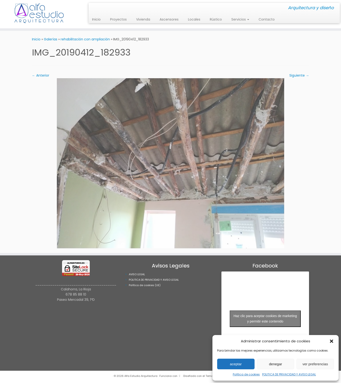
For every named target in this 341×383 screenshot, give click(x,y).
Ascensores (169, 19)
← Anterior (40, 75)
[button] (331, 341)
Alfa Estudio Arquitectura (140, 376)
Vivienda (143, 19)
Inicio (96, 19)
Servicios (240, 19)
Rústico (216, 19)
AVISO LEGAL (137, 274)
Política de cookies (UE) (145, 285)
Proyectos (118, 19)
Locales (194, 19)
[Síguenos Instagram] (93, 8)
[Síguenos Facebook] (96, 8)
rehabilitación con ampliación (85, 39)
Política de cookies (246, 374)
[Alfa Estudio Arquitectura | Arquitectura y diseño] (39, 14)
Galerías (50, 39)
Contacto (267, 19)
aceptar (236, 364)
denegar (275, 364)
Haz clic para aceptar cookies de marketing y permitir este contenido (265, 318)
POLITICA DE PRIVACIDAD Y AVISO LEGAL (289, 374)
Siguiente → (299, 75)
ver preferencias (315, 364)
